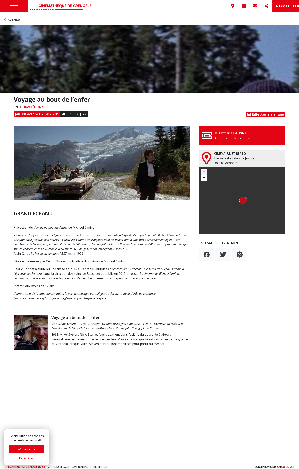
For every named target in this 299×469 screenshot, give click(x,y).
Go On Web (287, 464)
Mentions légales (58, 464)
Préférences (100, 464)
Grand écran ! (32, 104)
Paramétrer (26, 458)
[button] (242, 198)
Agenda (11, 17)
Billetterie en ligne (265, 111)
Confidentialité (81, 464)
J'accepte (26, 449)
